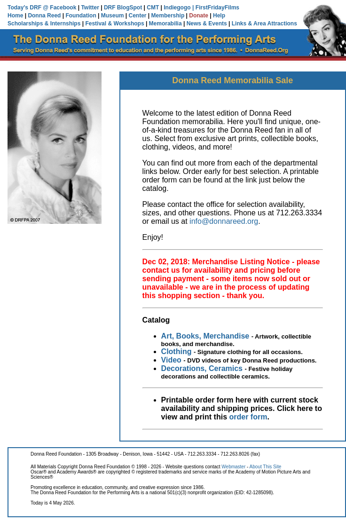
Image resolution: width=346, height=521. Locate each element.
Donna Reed (44, 15)
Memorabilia (165, 23)
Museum (112, 15)
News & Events (207, 23)
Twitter (90, 7)
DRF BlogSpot (123, 7)
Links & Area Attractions (264, 23)
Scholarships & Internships (44, 23)
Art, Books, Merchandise (205, 336)
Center (138, 15)
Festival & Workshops (114, 23)
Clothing (176, 351)
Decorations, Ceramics (202, 368)
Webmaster (233, 466)
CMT (153, 7)
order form (248, 417)
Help (219, 15)
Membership (168, 15)
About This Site (266, 466)
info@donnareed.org (223, 221)
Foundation (80, 15)
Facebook (63, 7)
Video (171, 360)
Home (15, 15)
